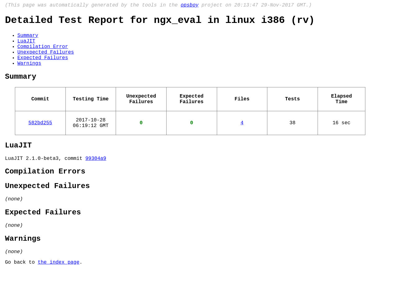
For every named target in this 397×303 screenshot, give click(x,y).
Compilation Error (42, 53)
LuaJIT (26, 46)
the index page (58, 294)
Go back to (21, 294)
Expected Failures (42, 66)
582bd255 (40, 139)
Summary (27, 39)
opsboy (189, 5)
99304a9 (95, 178)
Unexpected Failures (45, 59)
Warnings (29, 73)
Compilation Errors (45, 193)
